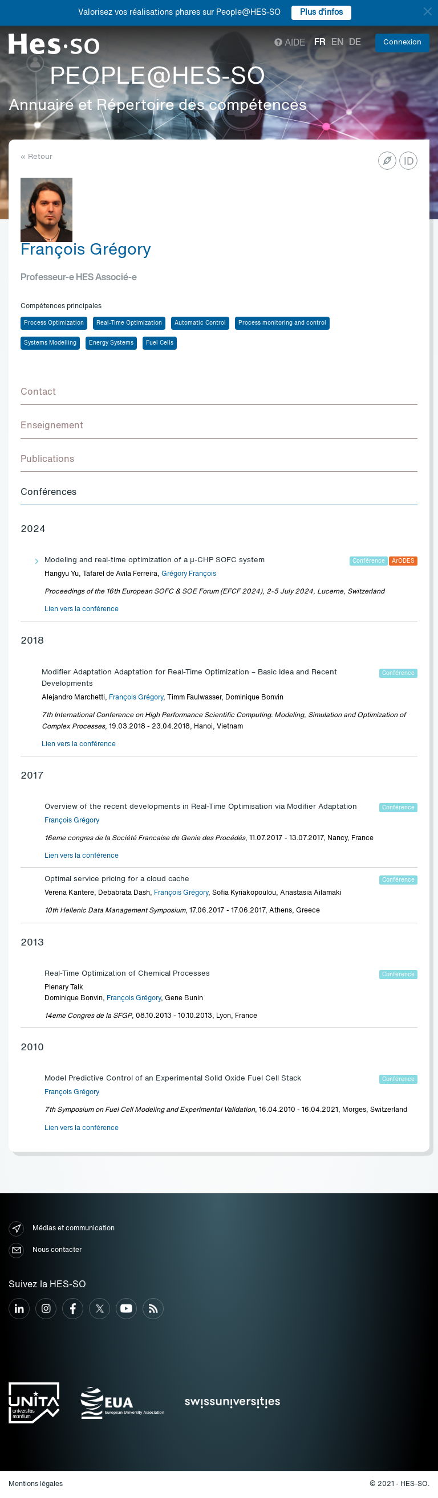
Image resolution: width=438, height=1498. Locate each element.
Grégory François (188, 574)
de (355, 42)
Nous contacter (45, 1250)
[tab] (219, 393)
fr (320, 42)
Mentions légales (36, 1484)
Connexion (402, 42)
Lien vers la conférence (81, 609)
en (337, 42)
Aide (290, 43)
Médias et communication (62, 1229)
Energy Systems (111, 343)
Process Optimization (54, 323)
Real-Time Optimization (129, 323)
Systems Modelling (50, 343)
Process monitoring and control (282, 323)
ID (409, 162)
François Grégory (136, 697)
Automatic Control (200, 323)
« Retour (36, 157)
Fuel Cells (159, 343)
